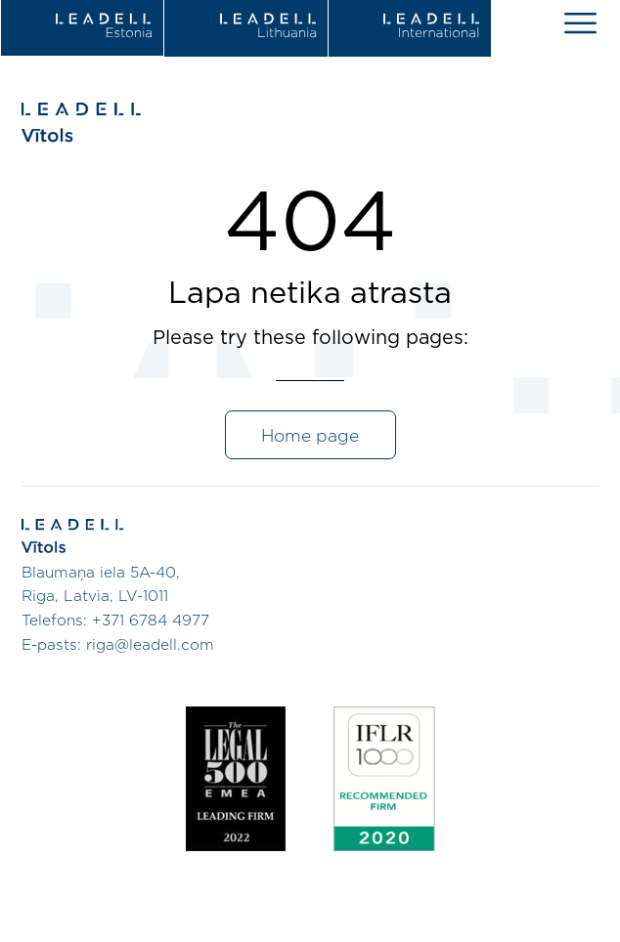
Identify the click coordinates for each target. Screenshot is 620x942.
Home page (310, 437)
